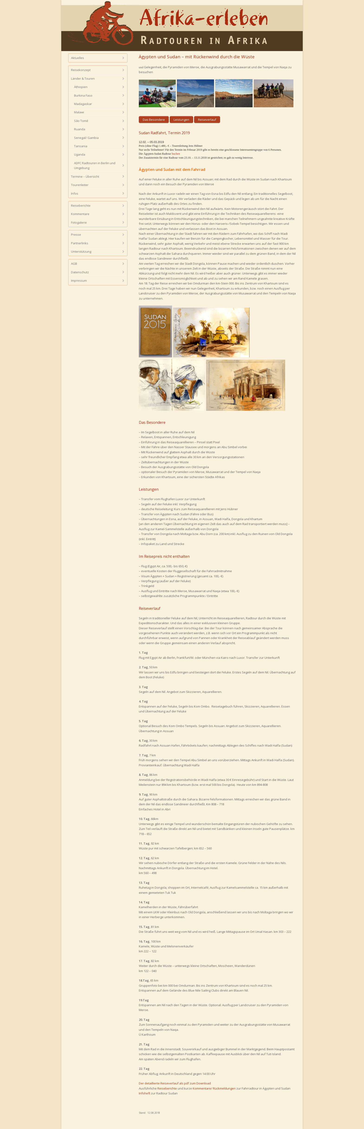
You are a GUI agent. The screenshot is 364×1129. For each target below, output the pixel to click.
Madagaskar (83, 104)
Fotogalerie (79, 222)
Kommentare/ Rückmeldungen (214, 1088)
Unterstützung (81, 251)
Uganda (79, 154)
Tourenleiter (79, 185)
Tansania (80, 146)
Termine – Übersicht (85, 176)
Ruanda (79, 129)
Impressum (79, 280)
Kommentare (80, 214)
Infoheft (144, 1093)
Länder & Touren (83, 78)
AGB (74, 263)
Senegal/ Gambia (86, 138)
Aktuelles (77, 58)
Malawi (79, 112)
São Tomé (81, 121)
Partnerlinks (79, 243)
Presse (76, 234)
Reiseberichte (167, 1088)
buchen (176, 153)
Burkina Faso (83, 95)
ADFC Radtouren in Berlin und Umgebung (94, 165)
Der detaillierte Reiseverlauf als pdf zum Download (175, 1083)
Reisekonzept (81, 70)
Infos (74, 193)
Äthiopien (81, 87)
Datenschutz (80, 272)
